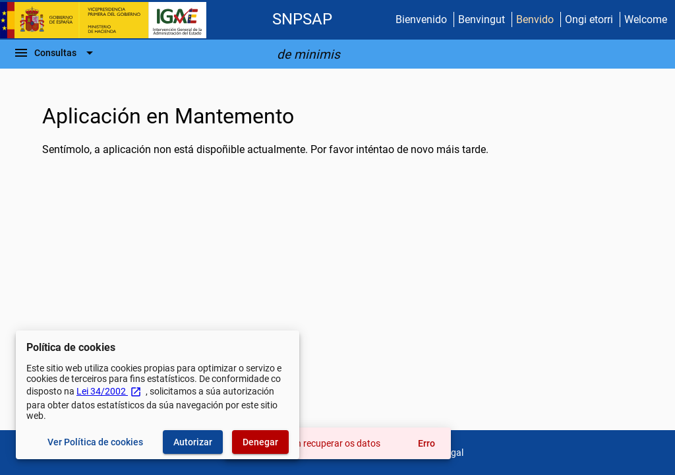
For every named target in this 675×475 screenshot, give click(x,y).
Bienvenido (421, 19)
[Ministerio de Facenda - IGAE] (109, 20)
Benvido (535, 19)
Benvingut (481, 19)
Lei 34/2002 (109, 391)
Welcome (645, 19)
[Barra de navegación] (55, 53)
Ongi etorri (589, 19)
